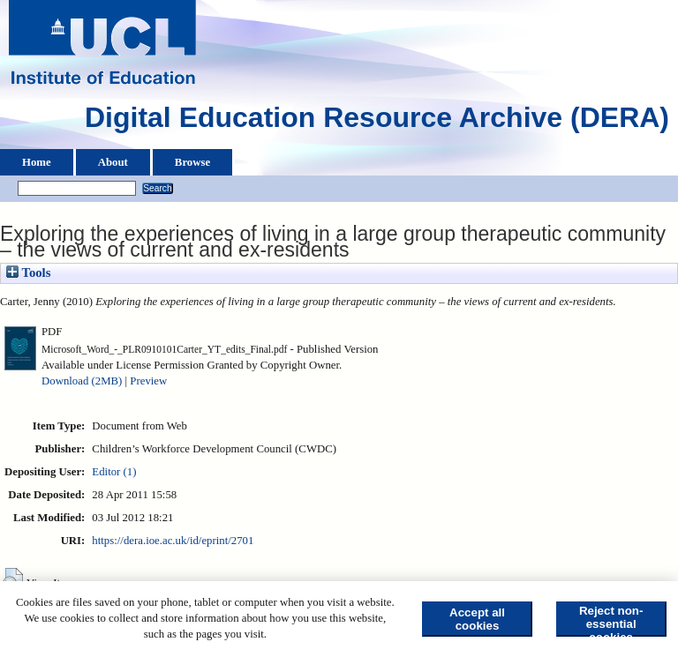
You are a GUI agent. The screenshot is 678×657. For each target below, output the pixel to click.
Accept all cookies (477, 619)
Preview (148, 381)
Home (36, 162)
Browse (192, 162)
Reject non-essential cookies (611, 620)
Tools (28, 272)
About (113, 162)
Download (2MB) (81, 381)
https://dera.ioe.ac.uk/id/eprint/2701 (172, 540)
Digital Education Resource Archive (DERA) (377, 121)
